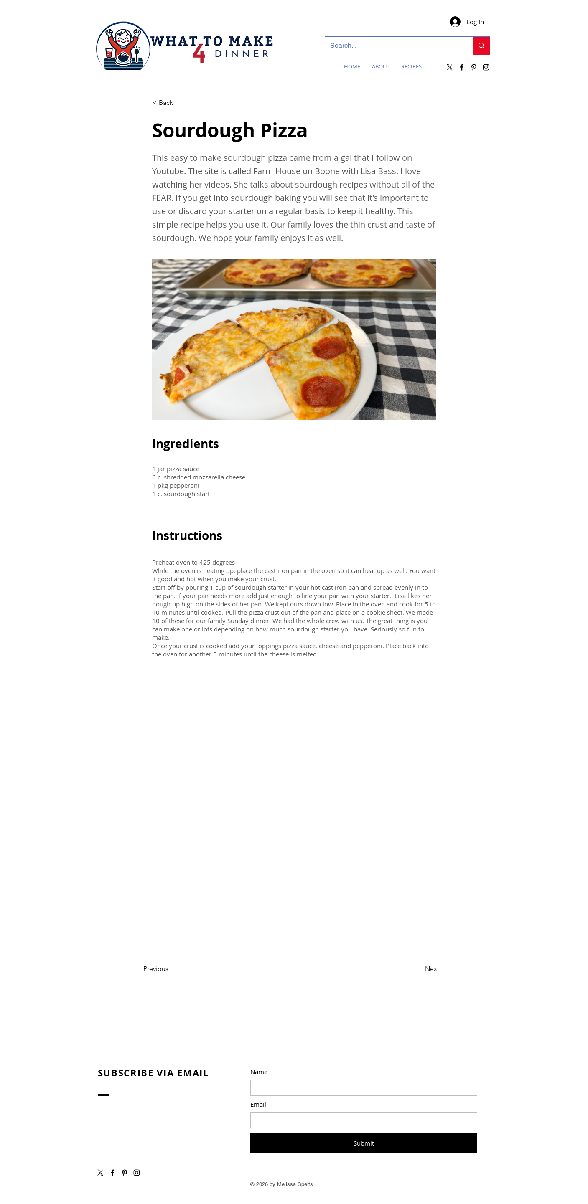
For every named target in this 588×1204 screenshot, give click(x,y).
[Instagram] (486, 67)
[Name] (361, 1087)
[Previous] (171, 969)
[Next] (418, 969)
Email (258, 1104)
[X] (449, 67)
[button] (180, 102)
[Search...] (393, 46)
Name (258, 1071)
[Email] (361, 1120)
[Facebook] (462, 67)
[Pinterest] (474, 67)
